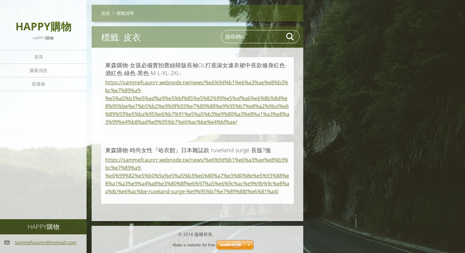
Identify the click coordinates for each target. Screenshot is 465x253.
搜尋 (290, 36)
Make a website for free (193, 245)
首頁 (38, 57)
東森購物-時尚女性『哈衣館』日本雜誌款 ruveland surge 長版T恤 (188, 150)
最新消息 (38, 70)
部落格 (38, 84)
